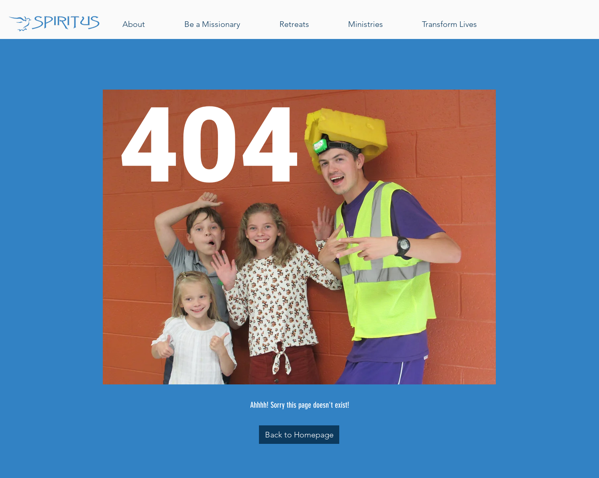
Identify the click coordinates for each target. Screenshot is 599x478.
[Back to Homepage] (299, 434)
